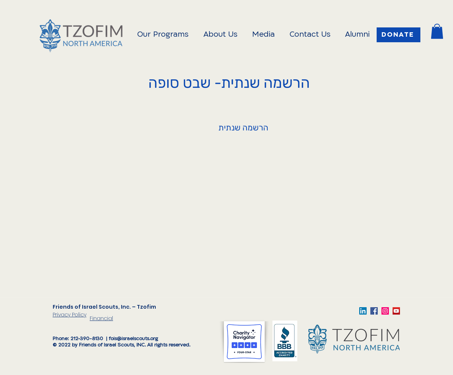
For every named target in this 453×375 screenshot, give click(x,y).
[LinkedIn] (363, 311)
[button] (437, 31)
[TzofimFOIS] (385, 311)
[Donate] (398, 34)
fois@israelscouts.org (133, 338)
